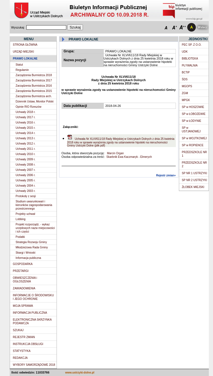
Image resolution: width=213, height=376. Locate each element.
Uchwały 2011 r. (25, 148)
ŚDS (185, 79)
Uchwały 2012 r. (25, 143)
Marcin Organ (115, 153)
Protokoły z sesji (26, 196)
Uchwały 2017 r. (25, 117)
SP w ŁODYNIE (191, 120)
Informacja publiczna (28, 257)
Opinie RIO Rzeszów (28, 106)
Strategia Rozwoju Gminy (31, 242)
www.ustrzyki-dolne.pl (79, 372)
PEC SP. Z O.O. (192, 44)
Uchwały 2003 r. (25, 190)
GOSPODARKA (22, 264)
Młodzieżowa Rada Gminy (32, 247)
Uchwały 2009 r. (25, 159)
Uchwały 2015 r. (25, 127)
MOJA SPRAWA (23, 305)
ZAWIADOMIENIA (24, 288)
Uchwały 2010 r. (25, 154)
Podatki (20, 236)
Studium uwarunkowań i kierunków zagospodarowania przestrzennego (34, 205)
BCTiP (186, 72)
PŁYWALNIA (190, 65)
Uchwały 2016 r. (25, 122)
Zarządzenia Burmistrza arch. (34, 96)
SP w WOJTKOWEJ (194, 138)
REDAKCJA (20, 357)
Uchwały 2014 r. (25, 133)
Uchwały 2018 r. (25, 112)
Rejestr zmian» (166, 175)
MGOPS (187, 86)
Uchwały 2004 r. (25, 185)
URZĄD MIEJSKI (23, 51)
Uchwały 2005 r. (25, 180)
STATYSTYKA (22, 350)
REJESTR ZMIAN (24, 337)
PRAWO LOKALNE (25, 58)
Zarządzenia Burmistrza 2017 (34, 80)
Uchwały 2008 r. (25, 164)
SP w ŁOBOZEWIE (194, 113)
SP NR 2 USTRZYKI (194, 180)
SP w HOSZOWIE (193, 107)
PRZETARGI (20, 270)
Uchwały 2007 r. (25, 169)
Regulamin (22, 69)
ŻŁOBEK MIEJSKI (193, 187)
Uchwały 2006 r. (25, 175)
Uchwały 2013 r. (25, 138)
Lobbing (21, 219)
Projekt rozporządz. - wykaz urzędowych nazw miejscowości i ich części (35, 228)
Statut (19, 64)
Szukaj (75, 27)
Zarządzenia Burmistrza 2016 (34, 85)
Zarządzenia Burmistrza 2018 (34, 75)
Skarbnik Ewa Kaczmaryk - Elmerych (129, 156)
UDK (185, 51)
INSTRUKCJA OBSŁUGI (28, 344)
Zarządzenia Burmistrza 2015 (34, 90)
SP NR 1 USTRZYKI (194, 173)
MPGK (186, 100)
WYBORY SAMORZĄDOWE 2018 (34, 364)
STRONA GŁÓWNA (25, 44)
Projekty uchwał (25, 213)
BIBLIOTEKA (190, 58)
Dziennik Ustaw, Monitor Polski (35, 101)
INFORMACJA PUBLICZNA (30, 312)
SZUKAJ (18, 330)
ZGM (185, 93)
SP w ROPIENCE (193, 145)
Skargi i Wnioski (25, 252)
